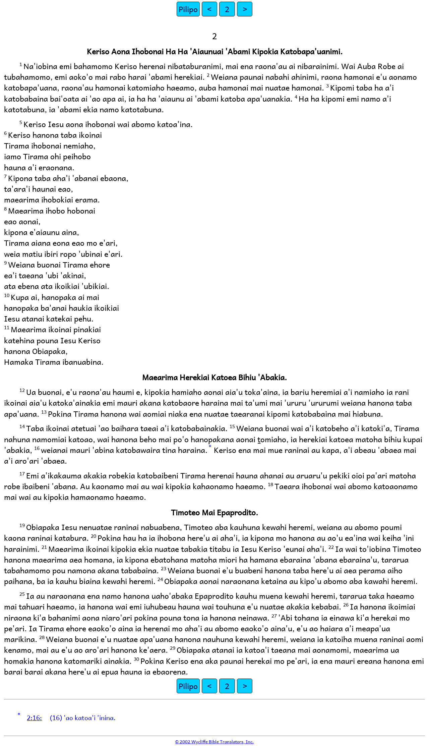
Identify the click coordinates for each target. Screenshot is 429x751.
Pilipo (188, 9)
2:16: (34, 717)
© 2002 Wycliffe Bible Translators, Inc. (214, 741)
